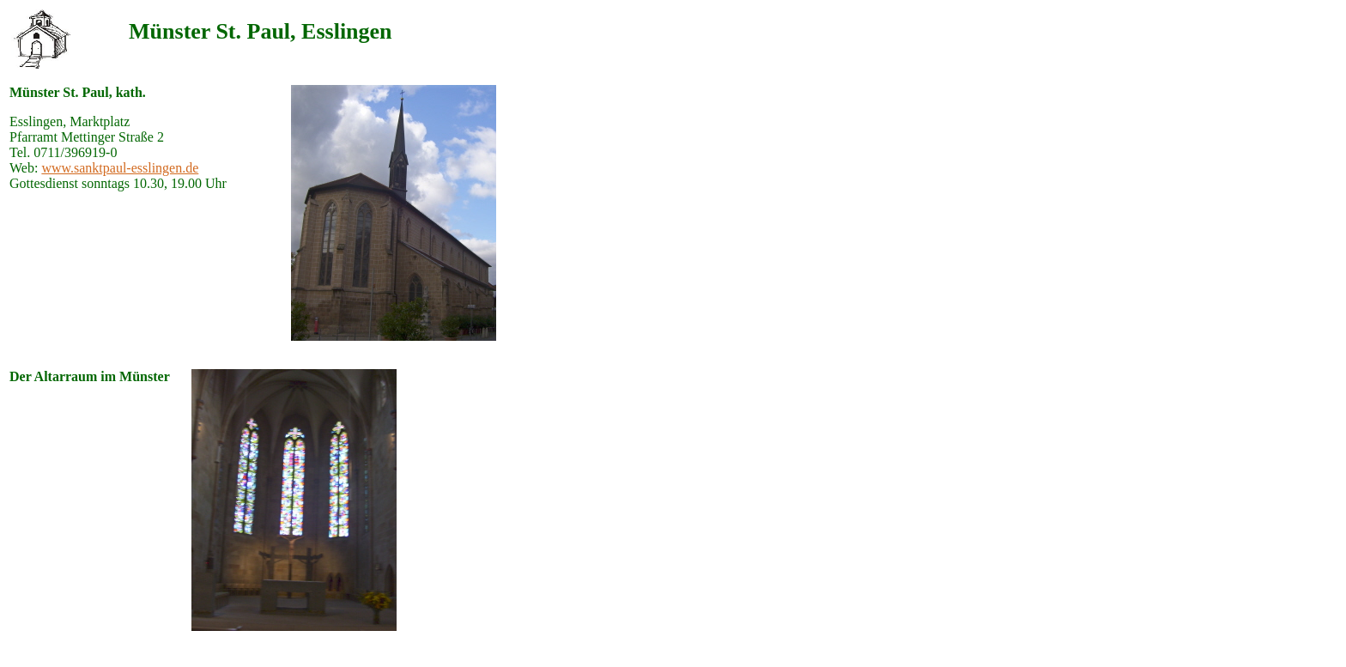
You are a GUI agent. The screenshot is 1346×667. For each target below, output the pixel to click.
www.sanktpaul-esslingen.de (119, 168)
